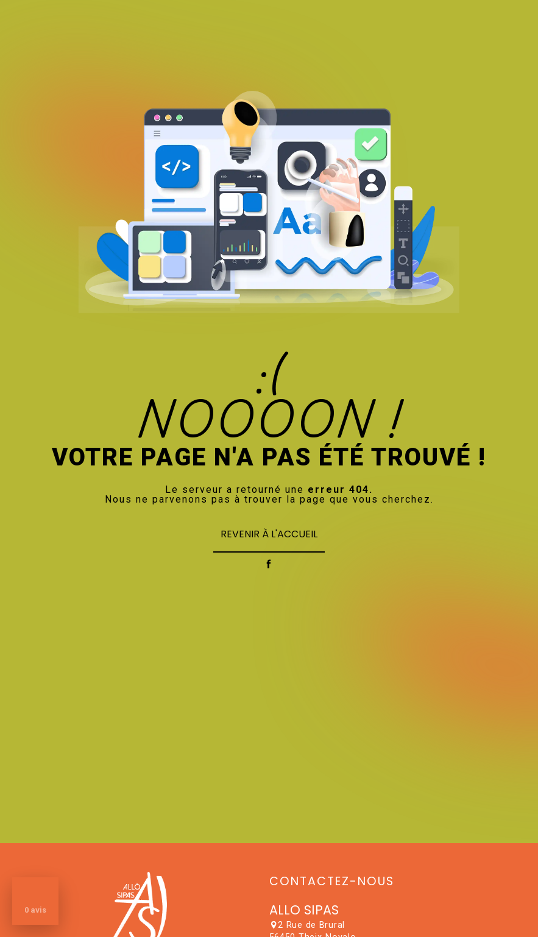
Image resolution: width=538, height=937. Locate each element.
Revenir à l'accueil (269, 534)
